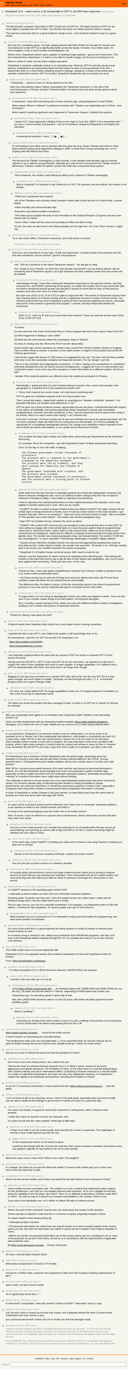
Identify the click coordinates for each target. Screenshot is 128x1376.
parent (36, 42)
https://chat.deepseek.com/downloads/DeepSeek (29, 1251)
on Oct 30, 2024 (32, 15)
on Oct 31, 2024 (26, 157)
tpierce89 (12, 1065)
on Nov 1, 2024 (35, 172)
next (29, 23)
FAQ (47, 1365)
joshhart (9, 23)
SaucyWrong (17, 98)
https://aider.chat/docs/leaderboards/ (92, 728)
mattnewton (19, 857)
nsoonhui (16, 235)
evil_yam (9, 1288)
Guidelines (39, 1365)
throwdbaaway (24, 433)
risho (12, 982)
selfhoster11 (23, 496)
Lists (53, 1365)
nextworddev (11, 1182)
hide (44, 15)
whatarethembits (17, 920)
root (32, 79)
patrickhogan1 (12, 1170)
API (57, 1365)
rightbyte (11, 1113)
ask (30, 5)
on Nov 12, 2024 (32, 1024)
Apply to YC (80, 1365)
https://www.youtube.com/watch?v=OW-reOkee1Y (23, 1039)
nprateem (10, 1297)
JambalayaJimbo (21, 172)
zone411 (9, 1089)
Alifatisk (9, 1257)
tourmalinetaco (20, 118)
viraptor (9, 718)
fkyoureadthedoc (15, 893)
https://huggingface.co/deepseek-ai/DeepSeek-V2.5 (30, 967)
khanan (9, 1056)
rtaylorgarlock (22, 133)
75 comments (68, 15)
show (36, 5)
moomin (21, 599)
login (124, 3)
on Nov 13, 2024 (32, 312)
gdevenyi (9, 1161)
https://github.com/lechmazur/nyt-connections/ (88, 1092)
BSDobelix (18, 193)
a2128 (12, 876)
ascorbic (15, 143)
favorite (57, 15)
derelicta (15, 157)
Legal (71, 1365)
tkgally (12, 79)
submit (49, 5)
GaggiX (11, 706)
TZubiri (9, 1036)
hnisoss (17, 261)
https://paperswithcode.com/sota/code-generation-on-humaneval (27, 652)
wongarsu (14, 830)
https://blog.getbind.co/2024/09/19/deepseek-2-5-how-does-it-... (27, 648)
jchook (21, 15)
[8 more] (56, 244)
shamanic (10, 737)
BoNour (9, 1276)
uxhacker (9, 759)
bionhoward (10, 1332)
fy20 (14, 845)
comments (22, 5)
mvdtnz (11, 627)
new (7, 5)
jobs (42, 5)
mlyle (10, 808)
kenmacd (11, 932)
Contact (90, 1365)
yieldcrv (9, 1316)
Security (64, 1365)
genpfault (12, 973)
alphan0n (12, 1213)
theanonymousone (18, 618)
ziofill (8, 1267)
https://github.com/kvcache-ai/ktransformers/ (36, 995)
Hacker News (14, 2)
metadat (17, 1014)
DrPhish (9, 1101)
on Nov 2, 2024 (33, 118)
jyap (7, 953)
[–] (33, 23)
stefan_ (11, 680)
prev (48, 143)
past (13, 5)
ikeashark (20, 1024)
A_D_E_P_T (13, 42)
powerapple (21, 181)
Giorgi (8, 1306)
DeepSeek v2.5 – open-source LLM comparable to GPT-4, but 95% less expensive (52, 11)
